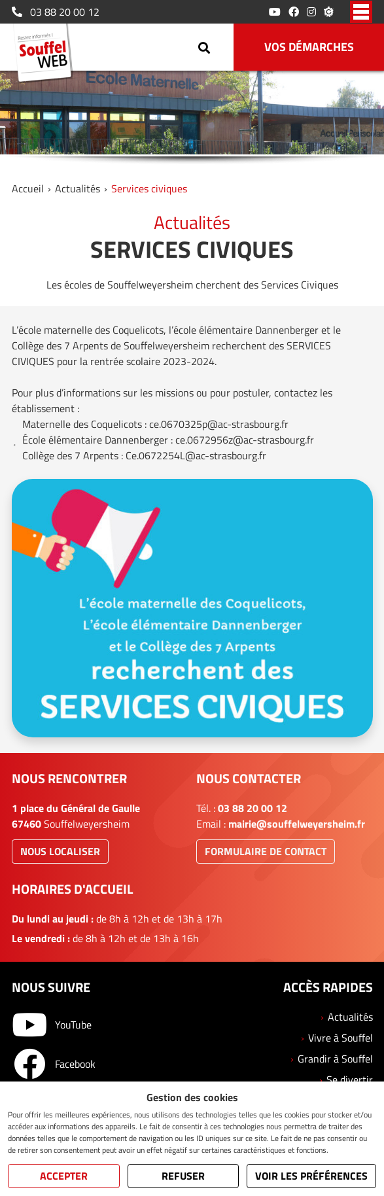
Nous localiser (60, 851)
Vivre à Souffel (340, 1038)
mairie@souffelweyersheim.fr (296, 824)
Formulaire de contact (265, 851)
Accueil (28, 188)
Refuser (183, 1176)
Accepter (64, 1176)
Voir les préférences (311, 1176)
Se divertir (349, 1079)
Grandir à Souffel (335, 1058)
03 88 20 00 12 (55, 12)
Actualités (77, 188)
